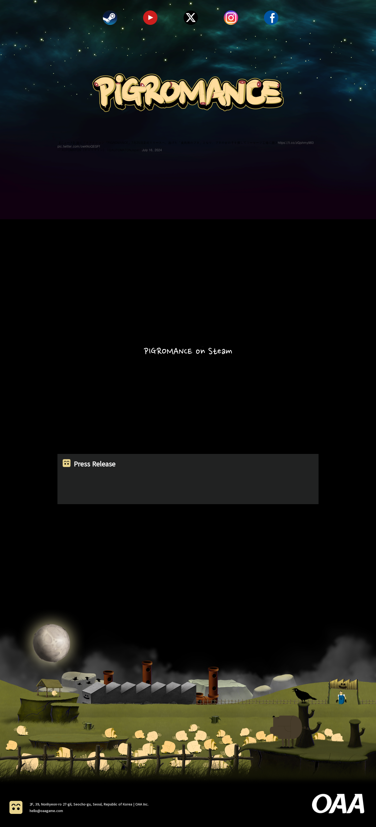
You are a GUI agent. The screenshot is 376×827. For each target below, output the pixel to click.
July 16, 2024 (152, 150)
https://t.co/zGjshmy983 (296, 142)
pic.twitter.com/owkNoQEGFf (78, 146)
